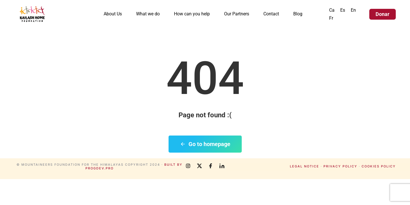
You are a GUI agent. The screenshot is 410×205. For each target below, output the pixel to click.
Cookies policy (379, 166)
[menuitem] (331, 10)
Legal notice (304, 166)
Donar (383, 14)
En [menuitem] (353, 10)
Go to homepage (205, 144)
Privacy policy (340, 166)
